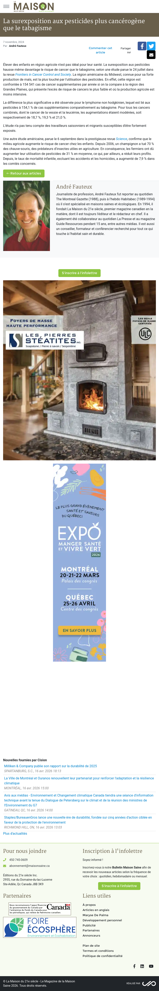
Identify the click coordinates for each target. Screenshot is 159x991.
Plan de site (91, 945)
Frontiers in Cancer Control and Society (43, 75)
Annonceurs (91, 935)
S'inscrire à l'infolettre (79, 273)
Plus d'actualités (15, 833)
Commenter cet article (100, 50)
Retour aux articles (24, 173)
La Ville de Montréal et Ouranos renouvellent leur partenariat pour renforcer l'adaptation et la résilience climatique (79, 780)
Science (121, 139)
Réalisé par (133, 983)
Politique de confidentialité (103, 956)
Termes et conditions (98, 951)
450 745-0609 (18, 860)
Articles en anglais (96, 910)
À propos (89, 905)
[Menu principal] (6, 6)
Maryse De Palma (95, 915)
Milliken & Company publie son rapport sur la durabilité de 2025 (50, 766)
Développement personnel (102, 920)
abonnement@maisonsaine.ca (29, 866)
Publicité (89, 925)
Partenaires (91, 930)
